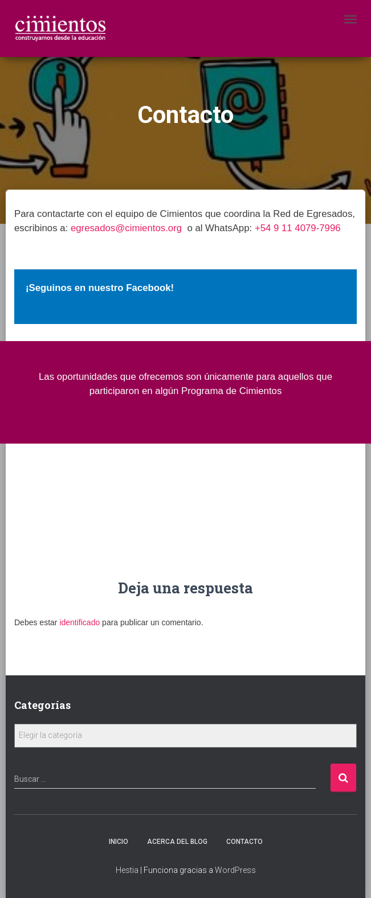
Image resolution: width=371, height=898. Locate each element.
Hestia (127, 870)
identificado (79, 622)
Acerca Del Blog (177, 842)
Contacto (244, 842)
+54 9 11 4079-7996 (298, 228)
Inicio (118, 842)
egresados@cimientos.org (126, 228)
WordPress (235, 870)
